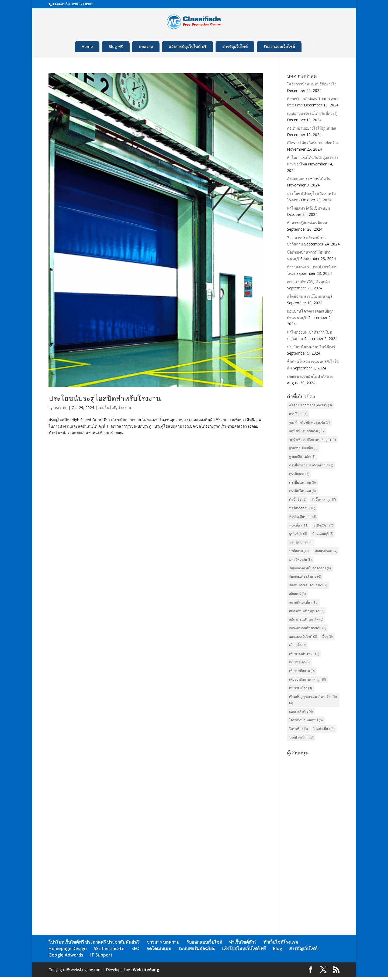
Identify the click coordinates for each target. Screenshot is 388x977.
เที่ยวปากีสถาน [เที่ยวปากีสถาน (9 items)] (301, 670)
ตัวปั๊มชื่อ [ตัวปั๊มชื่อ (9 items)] (297, 499)
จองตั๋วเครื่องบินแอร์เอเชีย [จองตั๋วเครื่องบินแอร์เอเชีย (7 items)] (309, 422)
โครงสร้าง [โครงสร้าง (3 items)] (298, 728)
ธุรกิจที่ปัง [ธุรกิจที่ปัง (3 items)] (298, 533)
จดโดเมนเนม (159, 948)
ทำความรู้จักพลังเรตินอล (307, 222)
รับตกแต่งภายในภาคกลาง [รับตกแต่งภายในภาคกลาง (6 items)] (310, 568)
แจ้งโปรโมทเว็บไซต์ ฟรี (244, 948)
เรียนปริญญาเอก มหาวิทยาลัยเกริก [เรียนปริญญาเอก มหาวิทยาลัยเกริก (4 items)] (313, 699)
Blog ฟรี (116, 46)
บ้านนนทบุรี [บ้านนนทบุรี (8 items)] (322, 533)
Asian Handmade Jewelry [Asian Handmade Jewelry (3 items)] (310, 405)
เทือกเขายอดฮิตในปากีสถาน (310, 376)
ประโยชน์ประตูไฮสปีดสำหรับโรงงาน (104, 398)
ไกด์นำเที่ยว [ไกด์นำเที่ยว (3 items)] (323, 728)
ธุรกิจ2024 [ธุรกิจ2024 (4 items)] (323, 525)
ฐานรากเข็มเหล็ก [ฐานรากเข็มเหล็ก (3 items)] (303, 448)
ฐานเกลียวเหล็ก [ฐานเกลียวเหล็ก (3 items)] (302, 456)
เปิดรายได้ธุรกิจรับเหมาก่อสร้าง (313, 142)
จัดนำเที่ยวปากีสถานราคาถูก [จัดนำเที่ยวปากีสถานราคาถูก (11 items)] (312, 439)
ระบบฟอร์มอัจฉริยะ (196, 948)
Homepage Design (67, 948)
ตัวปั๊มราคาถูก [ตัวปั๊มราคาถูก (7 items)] (323, 499)
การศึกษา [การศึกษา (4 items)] (298, 413)
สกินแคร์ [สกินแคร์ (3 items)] (297, 593)
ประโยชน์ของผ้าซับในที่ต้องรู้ (311, 346)
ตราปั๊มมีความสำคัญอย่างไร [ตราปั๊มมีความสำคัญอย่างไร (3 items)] (311, 465)
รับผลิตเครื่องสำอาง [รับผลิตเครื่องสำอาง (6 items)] (305, 576)
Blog (277, 948)
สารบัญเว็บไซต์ (235, 46)
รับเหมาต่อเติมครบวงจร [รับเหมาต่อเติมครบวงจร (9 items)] (308, 585)
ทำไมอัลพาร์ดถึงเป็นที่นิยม (308, 208)
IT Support (101, 955)
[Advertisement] (313, 838)
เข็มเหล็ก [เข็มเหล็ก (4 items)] (297, 645)
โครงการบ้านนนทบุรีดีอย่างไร (312, 83)
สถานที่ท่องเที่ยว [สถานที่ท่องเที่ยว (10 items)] (303, 602)
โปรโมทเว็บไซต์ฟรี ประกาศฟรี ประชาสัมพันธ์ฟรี (94, 942)
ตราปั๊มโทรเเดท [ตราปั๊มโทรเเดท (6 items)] (302, 482)
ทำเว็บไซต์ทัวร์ (243, 942)
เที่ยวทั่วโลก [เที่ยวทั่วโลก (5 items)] (299, 662)
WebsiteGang (146, 969)
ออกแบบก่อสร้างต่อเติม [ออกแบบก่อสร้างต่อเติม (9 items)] (307, 628)
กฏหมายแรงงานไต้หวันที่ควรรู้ (312, 113)
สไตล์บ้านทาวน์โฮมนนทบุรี (309, 296)
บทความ (146, 46)
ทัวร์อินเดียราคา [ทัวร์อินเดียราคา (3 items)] (302, 516)
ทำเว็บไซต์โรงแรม (281, 942)
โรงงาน (124, 407)
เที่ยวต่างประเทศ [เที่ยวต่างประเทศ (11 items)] (304, 654)
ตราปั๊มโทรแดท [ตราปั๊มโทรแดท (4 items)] (302, 491)
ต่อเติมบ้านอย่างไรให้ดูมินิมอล (311, 128)
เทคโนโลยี (107, 407)
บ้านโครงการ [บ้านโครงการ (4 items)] (300, 542)
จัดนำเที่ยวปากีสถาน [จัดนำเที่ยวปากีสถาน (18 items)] (306, 431)
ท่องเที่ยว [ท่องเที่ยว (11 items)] (298, 525)
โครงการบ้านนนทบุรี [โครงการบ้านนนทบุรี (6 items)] (306, 720)
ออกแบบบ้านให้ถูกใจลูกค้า (308, 281)
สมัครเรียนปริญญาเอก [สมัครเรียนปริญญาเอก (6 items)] (306, 611)
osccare (60, 407)
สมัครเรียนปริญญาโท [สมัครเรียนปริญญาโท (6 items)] (306, 619)
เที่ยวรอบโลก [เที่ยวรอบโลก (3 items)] (300, 688)
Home (87, 46)
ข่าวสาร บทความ (163, 942)
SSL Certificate (109, 948)
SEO (135, 948)
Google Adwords (65, 955)
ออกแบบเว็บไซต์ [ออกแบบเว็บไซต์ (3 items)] (303, 636)
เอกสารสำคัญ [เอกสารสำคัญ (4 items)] (301, 711)
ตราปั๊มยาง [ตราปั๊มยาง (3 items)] (299, 474)
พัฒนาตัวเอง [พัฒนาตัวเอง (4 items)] (326, 551)
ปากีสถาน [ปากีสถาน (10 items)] (299, 551)
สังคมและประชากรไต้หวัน (309, 178)
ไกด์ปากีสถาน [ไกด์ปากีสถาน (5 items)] (301, 737)
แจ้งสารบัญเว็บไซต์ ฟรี (187, 46)
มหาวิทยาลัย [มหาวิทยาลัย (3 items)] (300, 559)
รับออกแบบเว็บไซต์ (279, 46)
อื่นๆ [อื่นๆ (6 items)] (327, 636)
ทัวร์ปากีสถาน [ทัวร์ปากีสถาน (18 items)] (302, 508)
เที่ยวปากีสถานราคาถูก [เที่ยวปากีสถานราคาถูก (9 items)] (307, 679)
